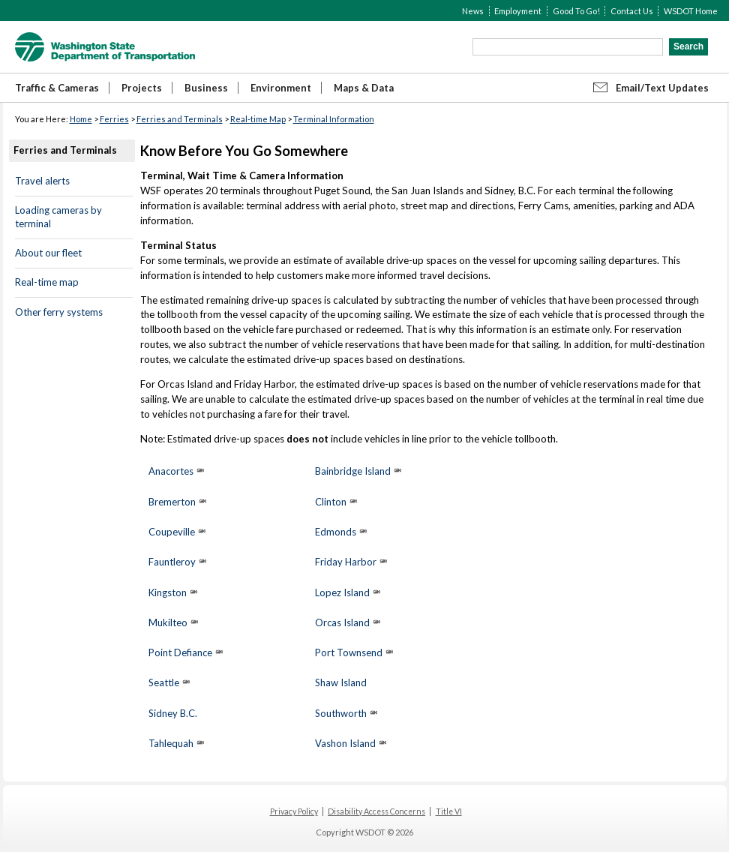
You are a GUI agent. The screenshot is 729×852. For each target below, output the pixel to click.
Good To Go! (576, 11)
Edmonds (335, 532)
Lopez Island (342, 592)
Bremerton (172, 502)
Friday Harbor (345, 562)
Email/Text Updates (662, 88)
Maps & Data (364, 88)
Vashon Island (345, 743)
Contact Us (631, 11)
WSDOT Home (691, 11)
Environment (280, 88)
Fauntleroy (172, 562)
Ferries (114, 119)
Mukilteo (168, 622)
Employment (518, 11)
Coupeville (172, 532)
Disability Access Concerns (376, 811)
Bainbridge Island (353, 471)
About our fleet (48, 253)
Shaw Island (341, 682)
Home (81, 119)
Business (206, 88)
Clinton (330, 502)
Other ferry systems (59, 312)
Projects (142, 88)
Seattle (163, 682)
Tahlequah (171, 743)
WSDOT (105, 47)
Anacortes (171, 471)
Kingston (167, 592)
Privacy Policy (294, 811)
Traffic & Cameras (57, 88)
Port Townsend (348, 652)
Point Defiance (180, 652)
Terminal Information (333, 119)
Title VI (449, 811)
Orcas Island (342, 622)
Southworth (341, 713)
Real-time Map (258, 119)
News (473, 11)
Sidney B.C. (172, 713)
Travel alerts (42, 181)
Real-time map (47, 282)
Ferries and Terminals (179, 119)
